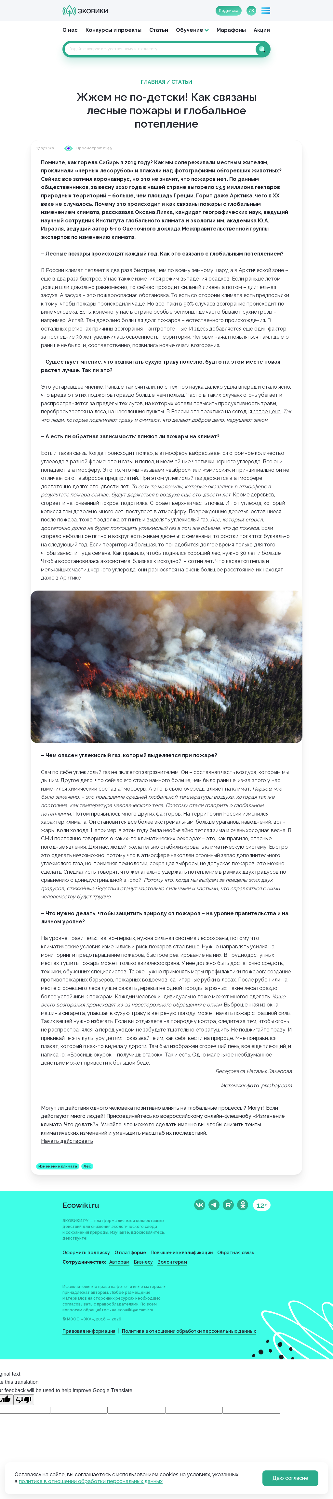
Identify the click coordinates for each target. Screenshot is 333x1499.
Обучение (189, 30)
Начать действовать (67, 1141)
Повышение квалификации (182, 1252)
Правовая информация (88, 1331)
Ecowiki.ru (80, 1205)
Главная (153, 82)
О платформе (130, 1252)
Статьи (158, 30)
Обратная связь (235, 1252)
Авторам (119, 1262)
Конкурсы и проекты (113, 30)
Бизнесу (143, 1262)
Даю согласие (290, 1478)
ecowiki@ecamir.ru (135, 1310)
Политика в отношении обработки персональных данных (189, 1331)
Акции (262, 30)
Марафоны (231, 30)
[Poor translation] (23, 1399)
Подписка (228, 10)
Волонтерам (172, 1262)
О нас (70, 30)
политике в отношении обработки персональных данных (91, 1481)
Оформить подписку (86, 1252)
